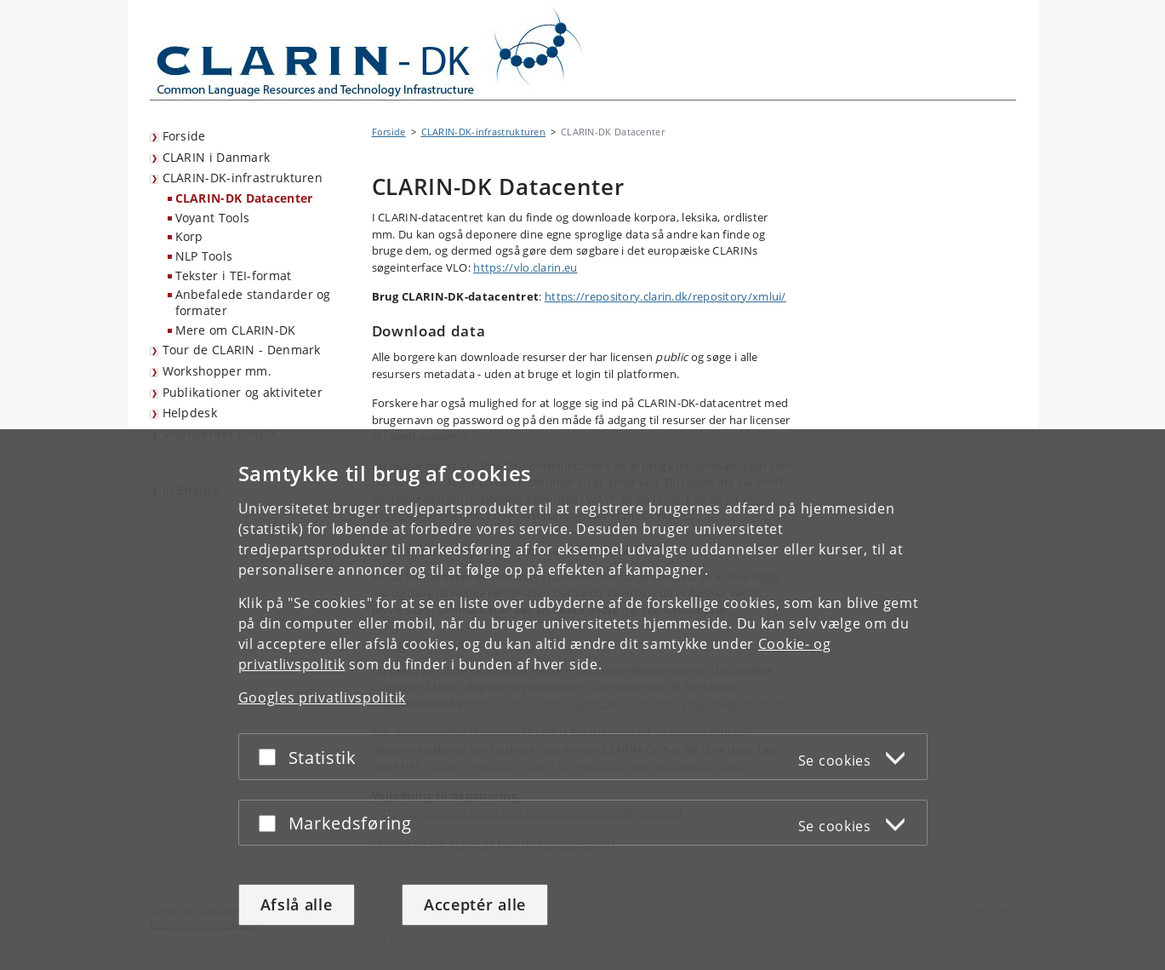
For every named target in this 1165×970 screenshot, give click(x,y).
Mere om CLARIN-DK (235, 330)
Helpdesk (190, 413)
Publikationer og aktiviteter (243, 392)
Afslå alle (296, 904)
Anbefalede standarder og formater (253, 302)
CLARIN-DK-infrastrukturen (243, 177)
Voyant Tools (212, 217)
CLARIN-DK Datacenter (244, 198)
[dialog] (582, 699)
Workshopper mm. (217, 371)
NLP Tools (204, 256)
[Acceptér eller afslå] (271, 757)
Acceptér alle (475, 904)
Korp (189, 236)
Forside (184, 136)
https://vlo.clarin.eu (525, 267)
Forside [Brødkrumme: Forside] (389, 131)
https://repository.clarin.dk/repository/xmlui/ (665, 296)
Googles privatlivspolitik (322, 697)
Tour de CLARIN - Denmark (242, 350)
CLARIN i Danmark (217, 157)
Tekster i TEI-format (233, 275)
